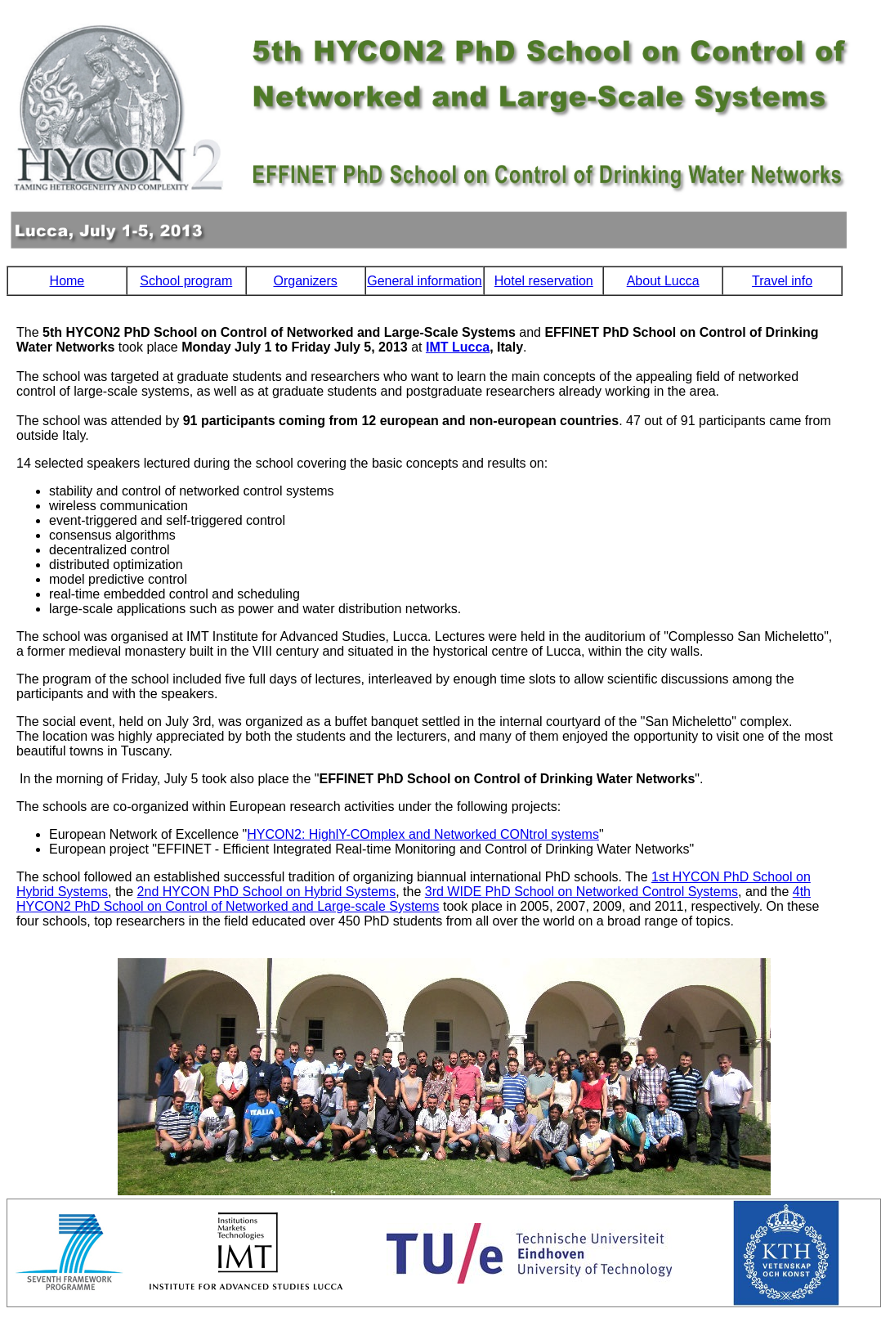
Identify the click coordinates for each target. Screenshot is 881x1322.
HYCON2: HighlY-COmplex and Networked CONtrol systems (423, 834)
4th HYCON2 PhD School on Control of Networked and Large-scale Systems (413, 899)
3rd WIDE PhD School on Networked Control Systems (581, 892)
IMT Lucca (458, 347)
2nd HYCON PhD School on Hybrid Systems (266, 892)
